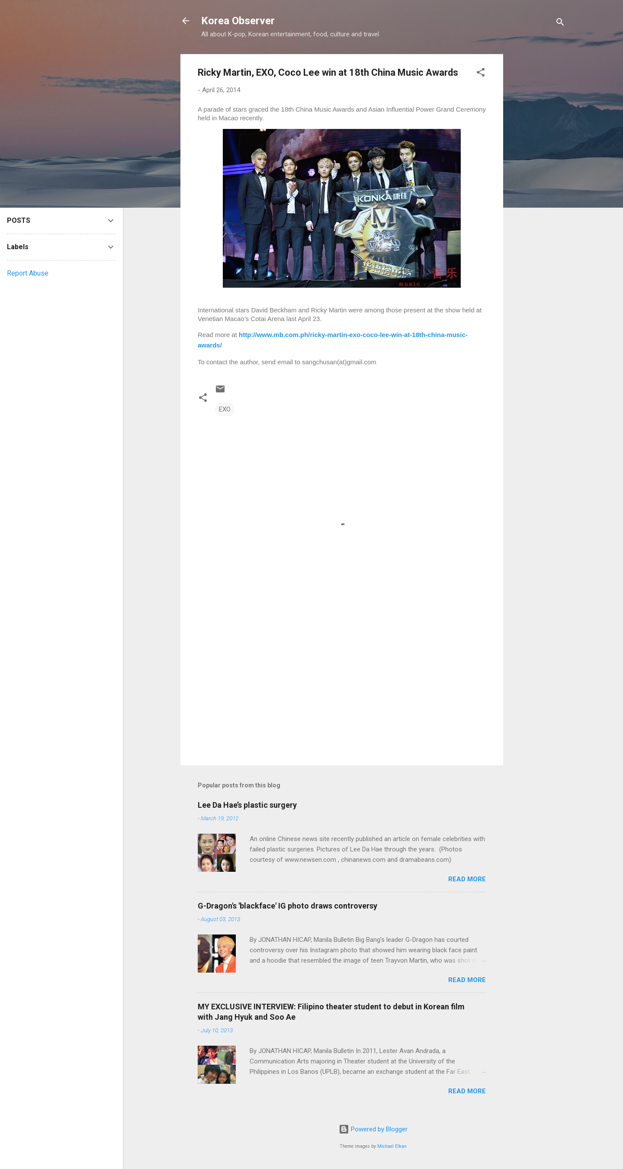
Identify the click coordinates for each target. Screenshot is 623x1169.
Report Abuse (27, 273)
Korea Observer (238, 21)
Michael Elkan (392, 1146)
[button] (480, 73)
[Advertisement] (537, 184)
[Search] (560, 23)
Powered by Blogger (373, 1129)
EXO (225, 409)
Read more (467, 879)
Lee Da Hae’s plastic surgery (247, 804)
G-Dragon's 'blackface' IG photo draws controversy (287, 905)
